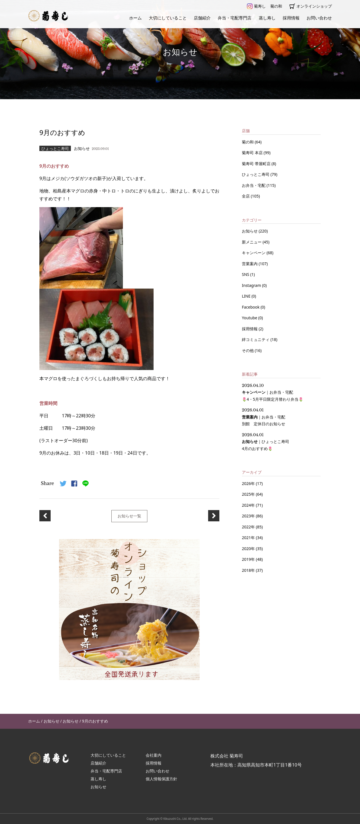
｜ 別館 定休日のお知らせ (263, 416)
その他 (248, 350)
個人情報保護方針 (161, 778)
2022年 (248, 527)
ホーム (135, 18)
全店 (246, 196)
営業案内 (250, 263)
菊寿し (256, 6)
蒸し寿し (267, 18)
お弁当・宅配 (254, 185)
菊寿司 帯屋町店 (256, 163)
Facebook (251, 307)
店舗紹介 (202, 18)
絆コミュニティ (256, 339)
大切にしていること (168, 18)
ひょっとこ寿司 (256, 174)
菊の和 (276, 6)
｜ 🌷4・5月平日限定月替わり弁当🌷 (272, 392)
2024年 (248, 505)
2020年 (248, 548)
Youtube (250, 317)
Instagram (252, 285)
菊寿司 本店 (253, 152)
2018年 (248, 570)
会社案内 (153, 755)
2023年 (248, 516)
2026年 (248, 483)
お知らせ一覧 (129, 516)
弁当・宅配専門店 (234, 18)
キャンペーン (254, 252)
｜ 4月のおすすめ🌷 (265, 441)
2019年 (248, 559)
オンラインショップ (310, 6)
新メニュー (252, 242)
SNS (246, 274)
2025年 (248, 494)
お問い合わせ (319, 18)
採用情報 (291, 18)
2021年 (248, 537)
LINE (246, 296)
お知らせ (250, 231)
